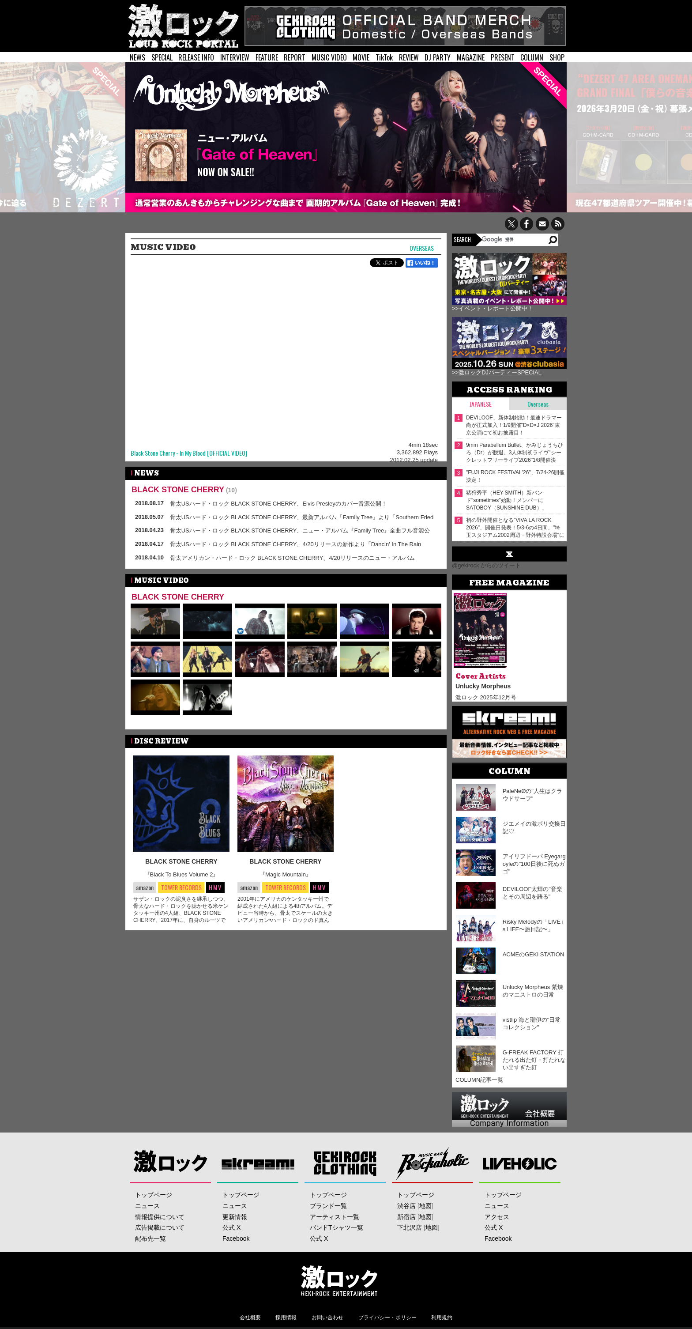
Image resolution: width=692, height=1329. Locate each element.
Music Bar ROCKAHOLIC (432, 1163)
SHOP (556, 57)
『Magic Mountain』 (286, 874)
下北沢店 (409, 1227)
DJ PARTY (438, 57)
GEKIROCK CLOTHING (345, 1163)
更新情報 (234, 1216)
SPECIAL (162, 57)
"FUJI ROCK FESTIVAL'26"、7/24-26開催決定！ (515, 476)
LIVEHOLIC (520, 1163)
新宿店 (406, 1216)
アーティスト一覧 (334, 1216)
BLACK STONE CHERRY (178, 489)
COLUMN (531, 57)
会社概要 (250, 1317)
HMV (215, 887)
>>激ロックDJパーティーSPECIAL (497, 372)
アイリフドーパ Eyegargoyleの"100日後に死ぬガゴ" (534, 864)
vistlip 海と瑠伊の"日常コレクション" (532, 1023)
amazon (145, 887)
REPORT (294, 57)
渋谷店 (406, 1205)
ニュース (147, 1205)
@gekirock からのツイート (486, 565)
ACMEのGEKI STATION (533, 954)
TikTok (384, 57)
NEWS (137, 57)
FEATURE (267, 57)
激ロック (170, 1163)
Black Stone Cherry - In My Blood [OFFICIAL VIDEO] (189, 453)
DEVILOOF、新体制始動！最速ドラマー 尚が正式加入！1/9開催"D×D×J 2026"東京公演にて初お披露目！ (514, 425)
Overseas (422, 248)
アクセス (497, 1216)
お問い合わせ (327, 1317)
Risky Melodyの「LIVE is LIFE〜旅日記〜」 (533, 925)
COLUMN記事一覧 (479, 1079)
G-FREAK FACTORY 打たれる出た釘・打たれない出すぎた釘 (534, 1060)
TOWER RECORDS (181, 888)
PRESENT (503, 57)
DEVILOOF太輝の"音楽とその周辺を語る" (532, 893)
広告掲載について (159, 1227)
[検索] (514, 239)
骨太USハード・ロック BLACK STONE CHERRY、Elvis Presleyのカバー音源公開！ (278, 503)
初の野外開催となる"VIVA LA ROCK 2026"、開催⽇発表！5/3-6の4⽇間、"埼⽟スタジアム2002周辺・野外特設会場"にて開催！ (515, 528)
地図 (425, 1205)
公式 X (231, 1227)
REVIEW (409, 57)
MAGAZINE (471, 57)
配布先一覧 (150, 1238)
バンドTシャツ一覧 (336, 1227)
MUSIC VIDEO (329, 57)
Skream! (258, 1163)
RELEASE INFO (196, 57)
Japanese (481, 403)
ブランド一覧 (328, 1205)
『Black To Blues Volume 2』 (181, 874)
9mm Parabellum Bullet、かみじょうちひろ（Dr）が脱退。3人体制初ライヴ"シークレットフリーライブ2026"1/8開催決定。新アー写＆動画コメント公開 (514, 453)
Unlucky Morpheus (483, 686)
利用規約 (441, 1317)
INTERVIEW (234, 57)
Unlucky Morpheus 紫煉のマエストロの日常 (533, 991)
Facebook (235, 1238)
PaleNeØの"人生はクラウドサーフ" (532, 795)
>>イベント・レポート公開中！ (492, 308)
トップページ (153, 1194)
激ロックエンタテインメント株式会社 (339, 1280)
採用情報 (286, 1317)
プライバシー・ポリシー (387, 1317)
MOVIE (361, 57)
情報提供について (159, 1216)
